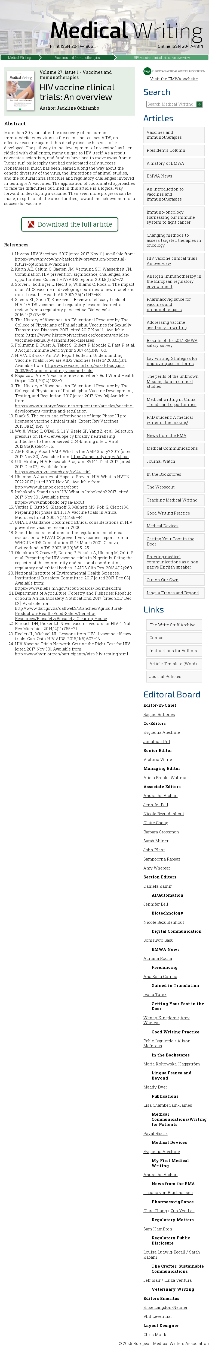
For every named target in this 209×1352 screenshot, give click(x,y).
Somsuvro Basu (158, 940)
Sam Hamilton (157, 1229)
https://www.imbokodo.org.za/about (49, 502)
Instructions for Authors (173, 650)
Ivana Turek (155, 994)
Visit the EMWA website (174, 76)
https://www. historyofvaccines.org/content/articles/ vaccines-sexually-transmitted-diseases (72, 337)
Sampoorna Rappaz (161, 859)
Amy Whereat (156, 868)
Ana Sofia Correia (160, 976)
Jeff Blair (152, 1280)
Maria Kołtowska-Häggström (171, 1064)
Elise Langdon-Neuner (165, 1307)
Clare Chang (155, 1210)
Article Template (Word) (173, 663)
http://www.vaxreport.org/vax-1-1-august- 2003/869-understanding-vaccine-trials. (70, 368)
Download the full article (69, 224)
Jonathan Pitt (156, 741)
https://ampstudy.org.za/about (100, 456)
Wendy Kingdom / (161, 1017)
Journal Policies (165, 676)
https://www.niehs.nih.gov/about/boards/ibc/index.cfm (68, 588)
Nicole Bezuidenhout (163, 813)
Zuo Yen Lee (183, 1210)
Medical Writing (19, 57)
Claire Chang (155, 822)
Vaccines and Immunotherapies (77, 57)
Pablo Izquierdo (158, 1040)
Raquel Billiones (159, 714)
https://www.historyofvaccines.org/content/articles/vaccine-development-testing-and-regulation (74, 408)
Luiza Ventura (178, 1280)
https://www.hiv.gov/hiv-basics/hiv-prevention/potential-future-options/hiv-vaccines (70, 261)
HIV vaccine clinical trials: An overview (162, 57)
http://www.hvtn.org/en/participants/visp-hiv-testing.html (71, 653)
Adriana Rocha (157, 958)
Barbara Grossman (161, 831)
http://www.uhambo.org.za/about (46, 487)
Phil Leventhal (157, 1316)
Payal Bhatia (155, 1133)
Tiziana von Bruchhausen (168, 1192)
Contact (157, 637)
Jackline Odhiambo (78, 108)
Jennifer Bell (155, 804)
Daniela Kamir (157, 886)
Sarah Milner (155, 840)
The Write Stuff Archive (172, 624)
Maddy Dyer (155, 1087)
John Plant (154, 849)
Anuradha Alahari (160, 795)
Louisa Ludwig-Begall (164, 1252)
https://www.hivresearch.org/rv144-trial (53, 471)
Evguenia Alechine (161, 732)
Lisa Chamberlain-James (167, 1105)
